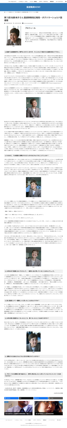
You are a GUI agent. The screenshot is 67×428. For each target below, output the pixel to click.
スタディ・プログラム (37, 420)
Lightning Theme (33, 425)
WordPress (27, 425)
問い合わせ (59, 420)
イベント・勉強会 (28, 420)
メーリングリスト (52, 420)
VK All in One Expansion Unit (41, 425)
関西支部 (44, 420)
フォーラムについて (8, 420)
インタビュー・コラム (18, 420)
